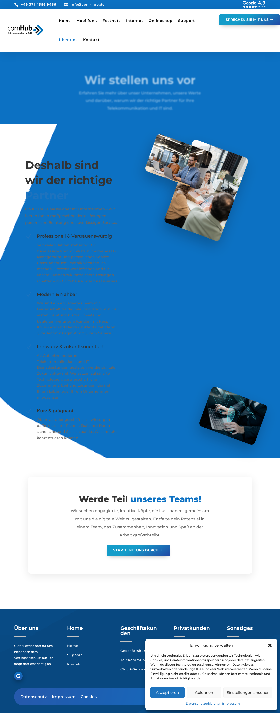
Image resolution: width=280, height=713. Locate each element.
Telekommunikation (139, 660)
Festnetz (112, 20)
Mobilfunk (86, 20)
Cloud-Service (133, 669)
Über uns (68, 39)
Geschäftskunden (137, 651)
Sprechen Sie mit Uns (247, 19)
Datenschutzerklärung (203, 703)
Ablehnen (204, 692)
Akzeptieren (167, 692)
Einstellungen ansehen (248, 692)
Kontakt (91, 39)
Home (65, 20)
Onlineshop (161, 20)
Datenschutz (33, 696)
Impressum (231, 703)
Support (186, 20)
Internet (134, 20)
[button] (269, 645)
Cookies (89, 696)
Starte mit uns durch (135, 550)
